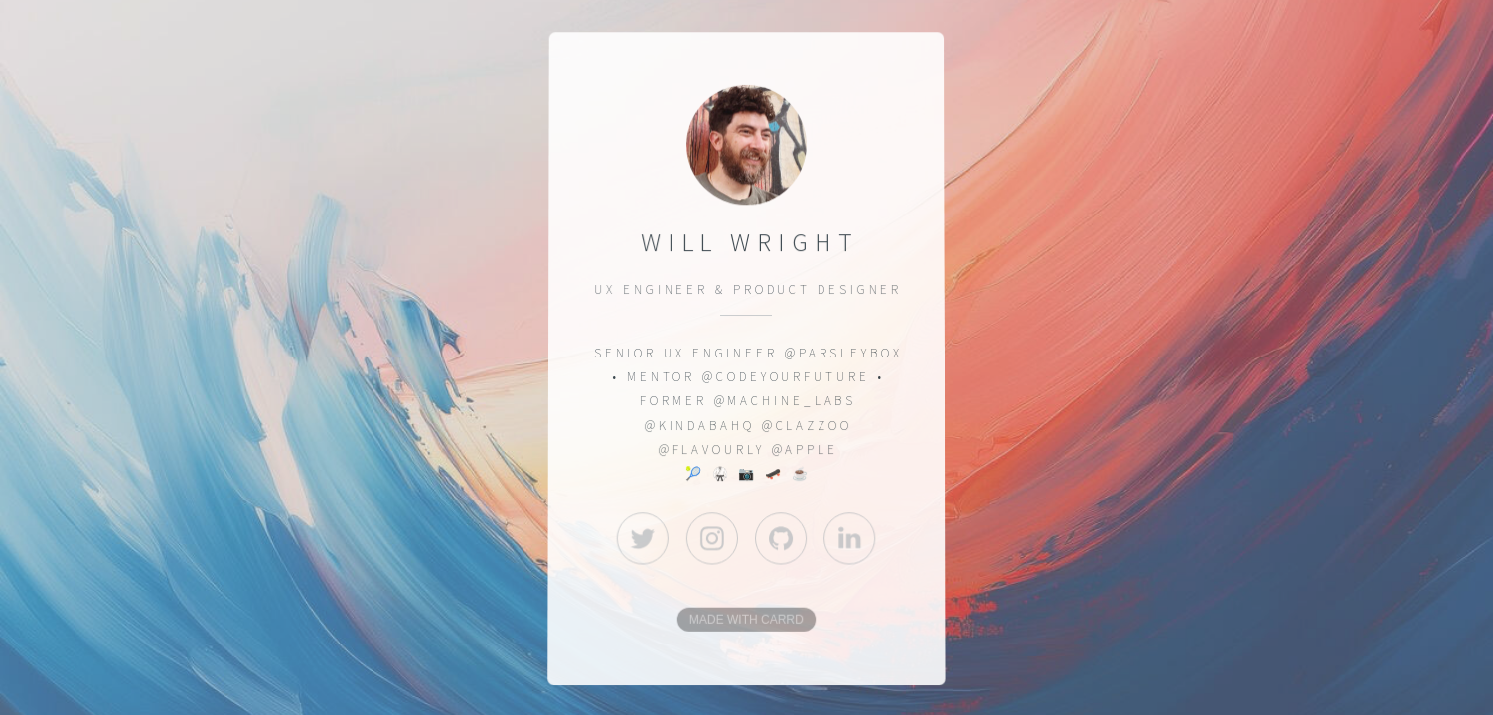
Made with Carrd (746, 621)
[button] (643, 538)
